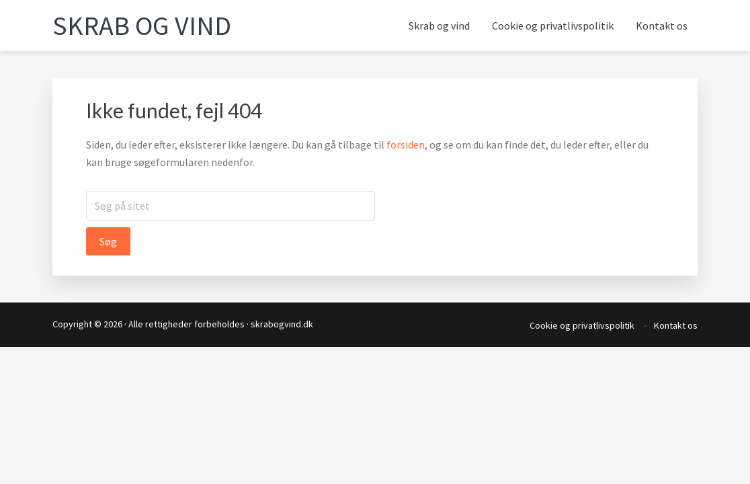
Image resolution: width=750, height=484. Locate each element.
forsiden (405, 144)
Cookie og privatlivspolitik (582, 325)
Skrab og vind (141, 25)
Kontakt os (676, 325)
